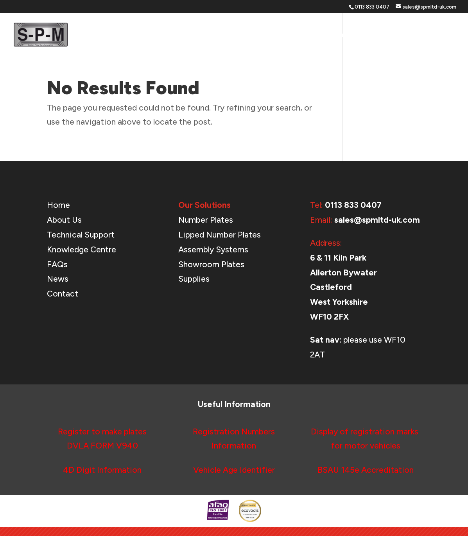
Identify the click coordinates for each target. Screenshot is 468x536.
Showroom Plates (211, 264)
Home (244, 35)
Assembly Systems (213, 249)
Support (335, 35)
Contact (443, 35)
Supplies (194, 279)
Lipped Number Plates (219, 234)
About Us (379, 35)
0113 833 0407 (353, 205)
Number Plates (205, 220)
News (411, 35)
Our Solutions (284, 35)
